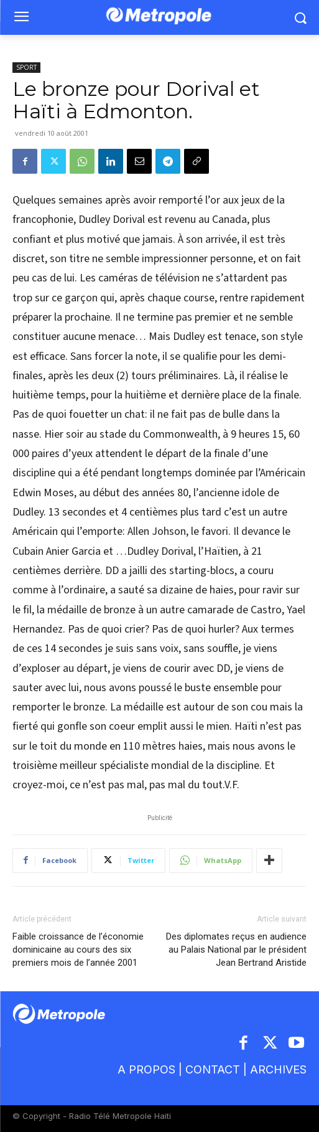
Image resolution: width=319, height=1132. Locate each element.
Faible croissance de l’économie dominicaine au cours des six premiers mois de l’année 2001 (78, 949)
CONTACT (212, 1069)
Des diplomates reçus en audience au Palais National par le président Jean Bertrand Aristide (236, 949)
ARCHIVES (278, 1069)
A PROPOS (148, 1069)
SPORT (26, 67)
